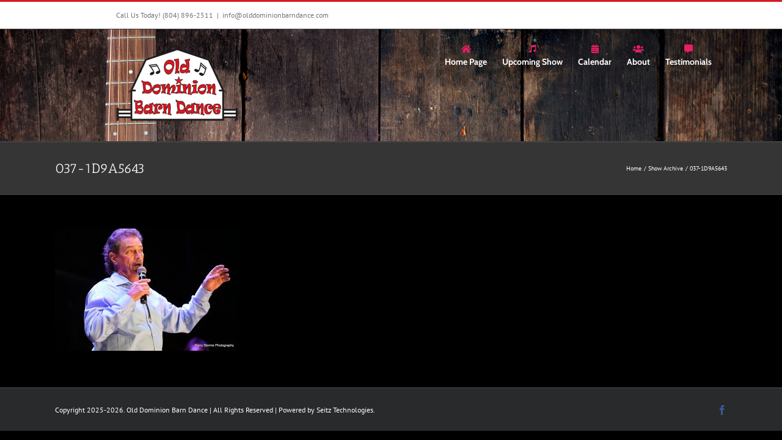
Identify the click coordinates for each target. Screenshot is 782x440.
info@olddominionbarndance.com (275, 15)
